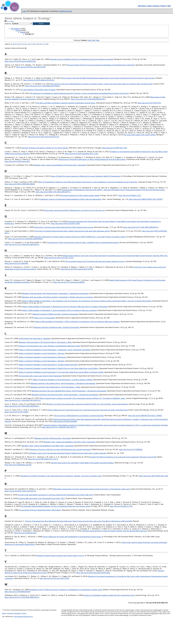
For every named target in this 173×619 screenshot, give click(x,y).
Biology (22, 32)
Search (163, 6)
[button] (41, 23)
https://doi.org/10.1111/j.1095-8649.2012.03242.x (42, 86)
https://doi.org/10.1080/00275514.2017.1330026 (145, 415)
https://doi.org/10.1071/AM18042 (16, 263)
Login (24, 11)
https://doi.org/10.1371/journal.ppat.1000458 (69, 282)
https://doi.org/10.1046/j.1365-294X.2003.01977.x (53, 192)
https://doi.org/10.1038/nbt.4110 (25, 533)
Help (169, 6)
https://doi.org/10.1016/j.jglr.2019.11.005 (65, 223)
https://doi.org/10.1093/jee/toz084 (65, 421)
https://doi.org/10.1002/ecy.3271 (130, 195)
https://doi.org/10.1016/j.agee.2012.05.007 (31, 67)
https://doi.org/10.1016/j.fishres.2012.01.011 (38, 80)
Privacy (24, 613)
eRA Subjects (15, 29)
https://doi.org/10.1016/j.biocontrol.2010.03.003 (93, 573)
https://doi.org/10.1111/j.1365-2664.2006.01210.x (88, 99)
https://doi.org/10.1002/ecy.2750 (121, 506)
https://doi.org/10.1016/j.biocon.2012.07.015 (43, 137)
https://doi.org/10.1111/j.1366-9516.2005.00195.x (22, 244)
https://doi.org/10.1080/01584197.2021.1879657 (146, 199)
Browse (156, 6)
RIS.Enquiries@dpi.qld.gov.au (23, 616)
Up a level (9, 21)
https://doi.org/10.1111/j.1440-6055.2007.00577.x (59, 427)
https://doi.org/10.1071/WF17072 (149, 103)
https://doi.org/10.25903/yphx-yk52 (114, 148)
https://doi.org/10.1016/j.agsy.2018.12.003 (54, 578)
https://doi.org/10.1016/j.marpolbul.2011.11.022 (81, 154)
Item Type (91, 40)
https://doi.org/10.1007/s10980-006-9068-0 (20, 184)
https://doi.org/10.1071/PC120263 (16, 412)
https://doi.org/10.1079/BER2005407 (17, 592)
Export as (8, 23)
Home (4, 613)
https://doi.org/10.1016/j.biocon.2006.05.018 (20, 61)
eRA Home (142, 6)
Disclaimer (17, 613)
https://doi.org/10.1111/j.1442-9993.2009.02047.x (22, 406)
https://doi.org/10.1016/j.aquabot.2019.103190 (77, 269)
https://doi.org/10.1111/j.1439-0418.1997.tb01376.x (23, 400)
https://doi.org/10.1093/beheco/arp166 (18, 465)
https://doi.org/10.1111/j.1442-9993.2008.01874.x (22, 597)
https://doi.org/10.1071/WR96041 (131, 449)
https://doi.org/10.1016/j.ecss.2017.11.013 (59, 258)
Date (97, 40)
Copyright (10, 613)
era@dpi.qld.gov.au (65, 11)
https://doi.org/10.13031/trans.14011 (17, 161)
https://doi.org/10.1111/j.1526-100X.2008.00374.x (140, 227)
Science (18, 30)
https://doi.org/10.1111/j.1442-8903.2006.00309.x (25, 239)
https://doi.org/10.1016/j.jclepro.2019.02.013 (20, 491)
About (149, 6)
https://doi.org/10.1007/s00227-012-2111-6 (43, 459)
